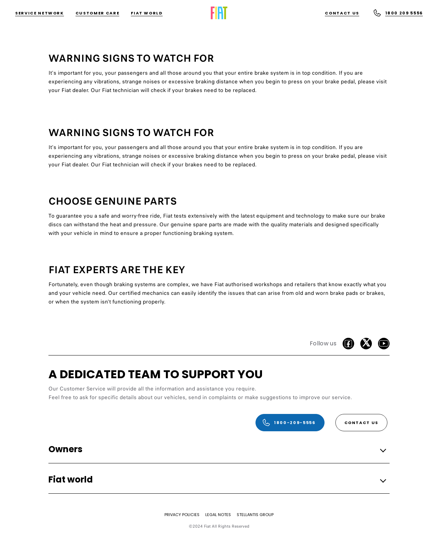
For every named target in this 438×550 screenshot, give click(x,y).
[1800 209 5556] (398, 13)
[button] (216, 450)
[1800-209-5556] (290, 422)
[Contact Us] (342, 13)
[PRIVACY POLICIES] (181, 515)
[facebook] (348, 343)
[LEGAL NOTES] (218, 515)
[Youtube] (384, 343)
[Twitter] (366, 343)
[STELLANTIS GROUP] (255, 515)
